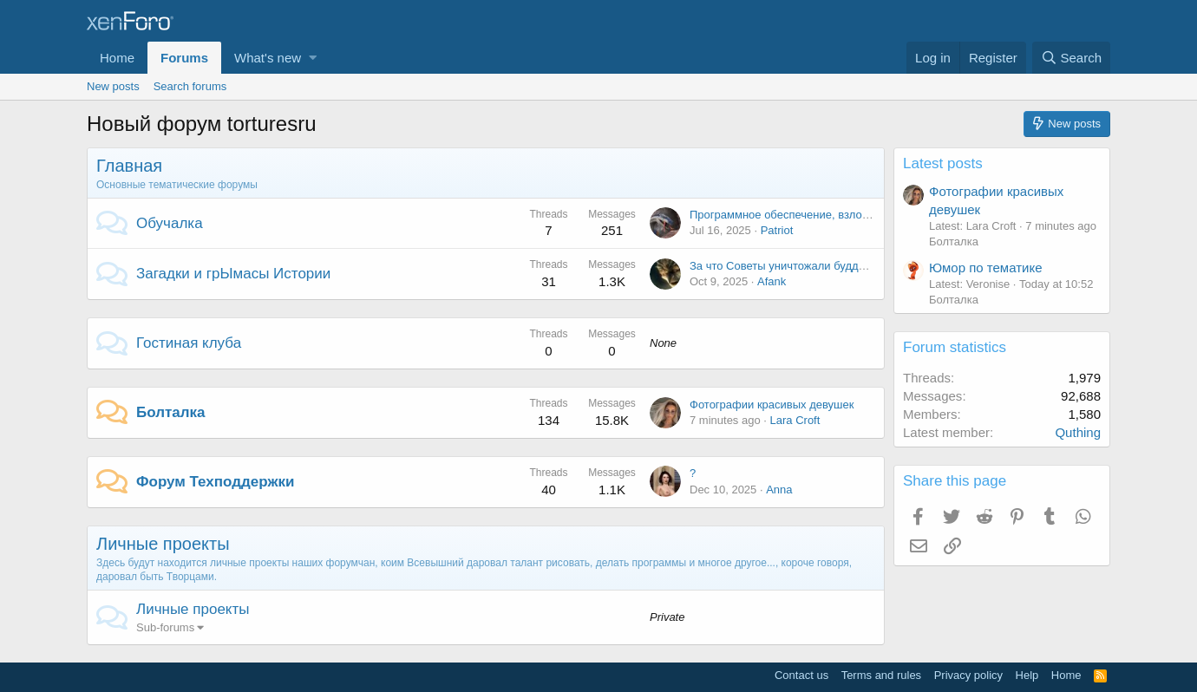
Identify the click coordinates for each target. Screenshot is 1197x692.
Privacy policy (968, 675)
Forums (184, 57)
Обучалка (169, 223)
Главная (129, 165)
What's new (267, 57)
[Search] (1071, 58)
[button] (312, 58)
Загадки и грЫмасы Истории (233, 273)
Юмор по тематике (985, 267)
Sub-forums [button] (165, 627)
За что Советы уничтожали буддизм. (785, 265)
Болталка (171, 412)
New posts (113, 86)
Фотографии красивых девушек (772, 404)
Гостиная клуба (188, 343)
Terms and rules (881, 675)
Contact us (801, 675)
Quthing (1078, 432)
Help (1027, 675)
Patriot (777, 230)
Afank (771, 281)
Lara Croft (795, 420)
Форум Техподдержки (215, 481)
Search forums (190, 86)
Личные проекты (163, 543)
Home (117, 57)
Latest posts (943, 163)
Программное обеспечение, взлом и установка (812, 214)
